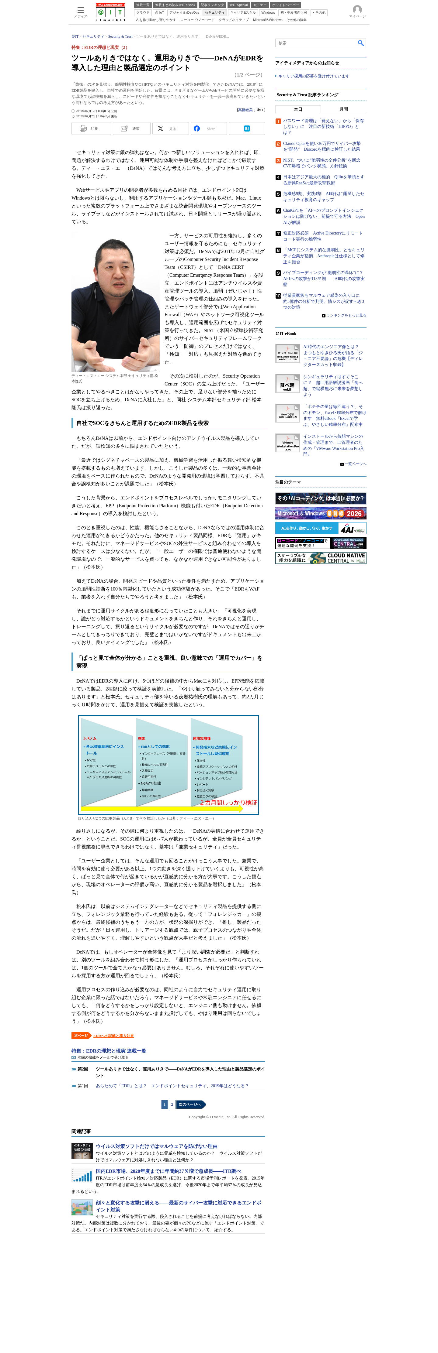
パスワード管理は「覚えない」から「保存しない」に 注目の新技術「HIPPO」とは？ (323, 126)
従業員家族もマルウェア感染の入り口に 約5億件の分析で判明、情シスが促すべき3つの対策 (323, 301)
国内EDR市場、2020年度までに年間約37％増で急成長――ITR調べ (168, 1171)
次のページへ (190, 1104)
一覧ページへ (356, 464)
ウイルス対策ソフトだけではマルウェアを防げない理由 (156, 1146)
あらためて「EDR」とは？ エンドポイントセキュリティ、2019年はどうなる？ (172, 1086)
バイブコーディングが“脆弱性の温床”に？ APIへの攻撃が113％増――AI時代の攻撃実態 (325, 278)
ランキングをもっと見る (346, 315)
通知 (136, 128)
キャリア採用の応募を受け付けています (313, 76)
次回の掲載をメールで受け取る (103, 1057)
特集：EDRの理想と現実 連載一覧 (108, 1050)
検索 (361, 43)
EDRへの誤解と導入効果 (113, 1036)
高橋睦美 (245, 110)
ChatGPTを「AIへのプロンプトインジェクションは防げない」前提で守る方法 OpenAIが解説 (324, 216)
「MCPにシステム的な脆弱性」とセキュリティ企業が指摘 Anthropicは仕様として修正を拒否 (324, 256)
